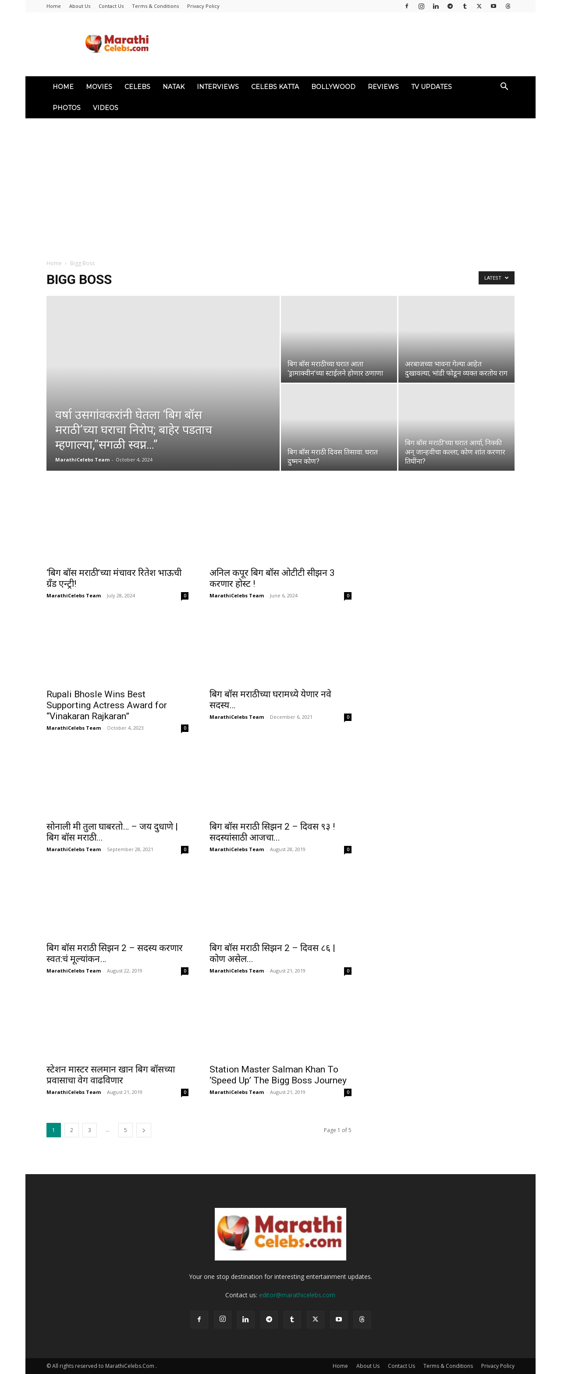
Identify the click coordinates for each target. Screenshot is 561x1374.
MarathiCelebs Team (82, 459)
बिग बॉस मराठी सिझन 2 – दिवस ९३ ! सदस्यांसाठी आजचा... (272, 832)
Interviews (218, 87)
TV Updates (431, 87)
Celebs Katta (275, 87)
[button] (504, 87)
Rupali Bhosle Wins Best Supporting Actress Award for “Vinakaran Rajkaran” (106, 705)
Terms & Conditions (155, 6)
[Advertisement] (280, 184)
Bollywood (333, 87)
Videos (105, 108)
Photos (67, 108)
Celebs (137, 87)
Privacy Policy (203, 6)
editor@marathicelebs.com (297, 1295)
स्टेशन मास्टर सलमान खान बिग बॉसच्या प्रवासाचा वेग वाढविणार (110, 1075)
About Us (79, 6)
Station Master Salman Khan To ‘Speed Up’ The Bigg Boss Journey (278, 1075)
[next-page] (143, 1130)
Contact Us (111, 6)
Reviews (383, 87)
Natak (174, 87)
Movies (99, 87)
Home (53, 6)
